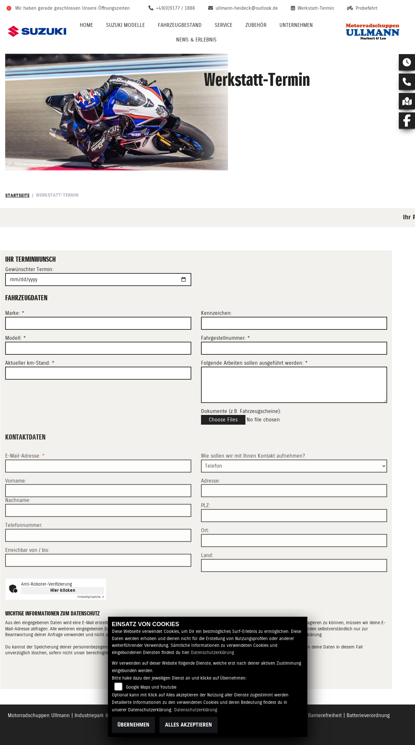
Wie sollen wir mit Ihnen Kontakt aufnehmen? (253, 477)
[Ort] (294, 561)
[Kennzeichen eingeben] (294, 323)
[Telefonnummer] (98, 556)
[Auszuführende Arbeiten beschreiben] (294, 385)
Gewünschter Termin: (29, 269)
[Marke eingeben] (98, 323)
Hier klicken (62, 590)
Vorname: (15, 502)
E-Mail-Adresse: (25, 477)
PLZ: (205, 526)
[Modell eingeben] (98, 348)
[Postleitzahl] (294, 536)
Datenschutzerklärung (212, 652)
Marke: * (14, 313)
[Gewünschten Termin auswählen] (98, 279)
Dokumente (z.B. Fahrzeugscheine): (241, 411)
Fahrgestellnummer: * (225, 338)
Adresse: (210, 502)
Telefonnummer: (23, 546)
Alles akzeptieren (188, 725)
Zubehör (256, 25)
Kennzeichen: (216, 313)
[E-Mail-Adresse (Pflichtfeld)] (98, 486)
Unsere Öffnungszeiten (106, 8)
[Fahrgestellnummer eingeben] (294, 348)
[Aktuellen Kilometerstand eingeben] (98, 373)
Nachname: (17, 521)
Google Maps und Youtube (151, 687)
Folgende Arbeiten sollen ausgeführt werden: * (254, 363)
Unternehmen (296, 25)
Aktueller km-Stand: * (29, 363)
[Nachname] (98, 531)
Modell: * (15, 338)
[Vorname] (98, 511)
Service (223, 25)
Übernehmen (133, 725)
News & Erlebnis (196, 40)
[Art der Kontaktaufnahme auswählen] (294, 486)
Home (86, 25)
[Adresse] (294, 511)
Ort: (205, 551)
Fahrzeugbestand (180, 25)
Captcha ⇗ (90, 597)
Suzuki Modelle (125, 25)
